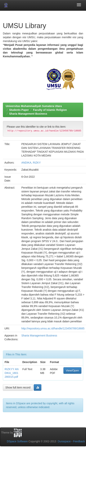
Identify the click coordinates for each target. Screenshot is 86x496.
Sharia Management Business (28, 113)
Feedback (79, 441)
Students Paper (19, 109)
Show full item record (17, 387)
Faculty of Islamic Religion (50, 109)
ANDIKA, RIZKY (31, 162)
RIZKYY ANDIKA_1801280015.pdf (12, 373)
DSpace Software (17, 441)
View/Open (72, 370)
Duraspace (64, 441)
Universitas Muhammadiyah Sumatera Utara (34, 106)
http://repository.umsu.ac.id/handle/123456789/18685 (52, 328)
